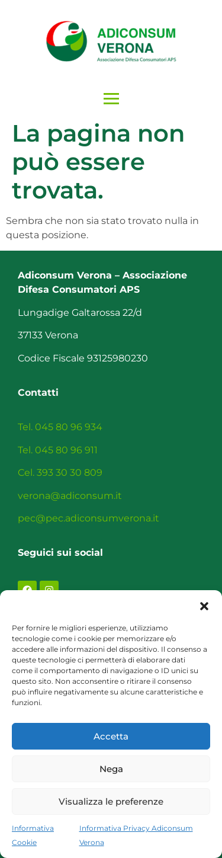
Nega (111, 768)
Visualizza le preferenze (111, 801)
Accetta (111, 736)
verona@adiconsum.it (70, 495)
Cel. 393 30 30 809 (60, 472)
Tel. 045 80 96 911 (58, 450)
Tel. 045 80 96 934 (60, 427)
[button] (204, 605)
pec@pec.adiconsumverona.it (88, 518)
